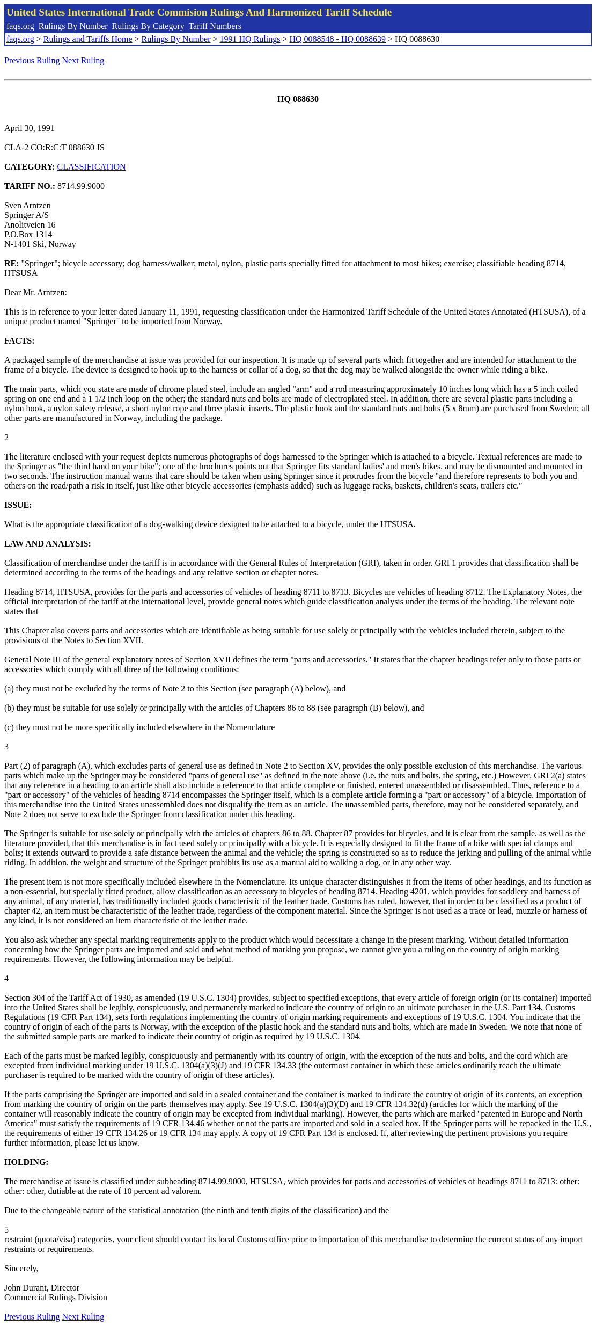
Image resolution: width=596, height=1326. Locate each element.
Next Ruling (83, 60)
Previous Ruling (32, 60)
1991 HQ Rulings (250, 38)
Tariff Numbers (214, 26)
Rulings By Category (148, 26)
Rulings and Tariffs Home (88, 38)
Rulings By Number (73, 26)
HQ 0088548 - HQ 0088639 (337, 38)
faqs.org (20, 26)
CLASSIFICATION (91, 166)
